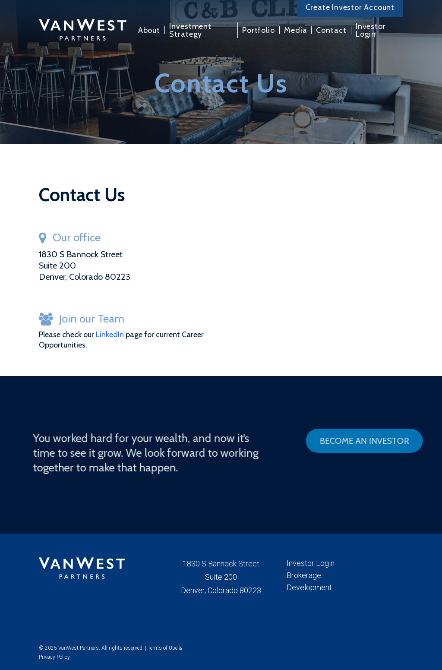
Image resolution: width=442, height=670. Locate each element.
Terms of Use (162, 648)
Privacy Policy (54, 657)
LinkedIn (111, 334)
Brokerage (304, 575)
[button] (367, 440)
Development (309, 587)
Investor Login (311, 563)
